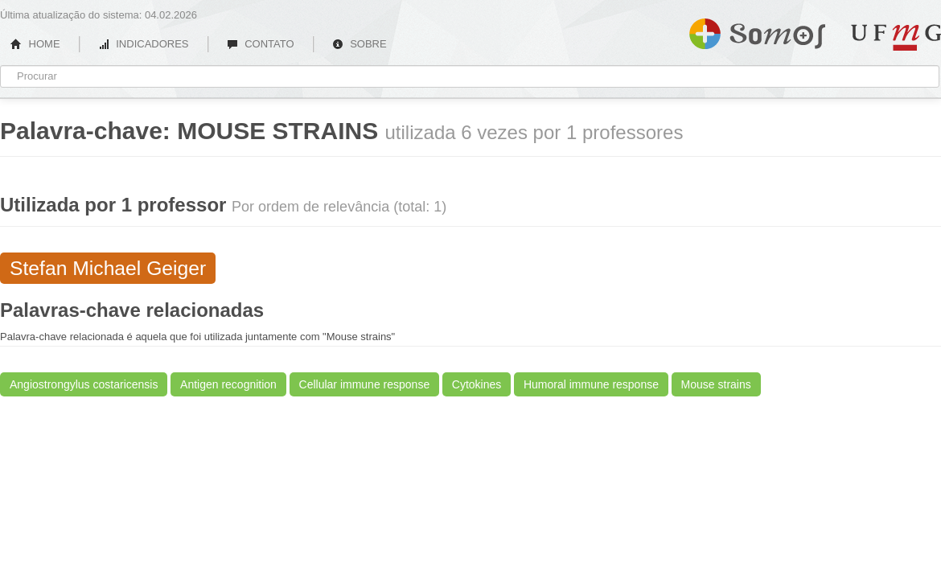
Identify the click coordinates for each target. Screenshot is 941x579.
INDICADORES (143, 44)
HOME (35, 44)
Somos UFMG (757, 30)
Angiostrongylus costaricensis (84, 384)
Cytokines (476, 384)
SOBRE (359, 44)
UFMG (896, 37)
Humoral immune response (591, 384)
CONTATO (260, 44)
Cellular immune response (364, 384)
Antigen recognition (228, 384)
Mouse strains (716, 384)
